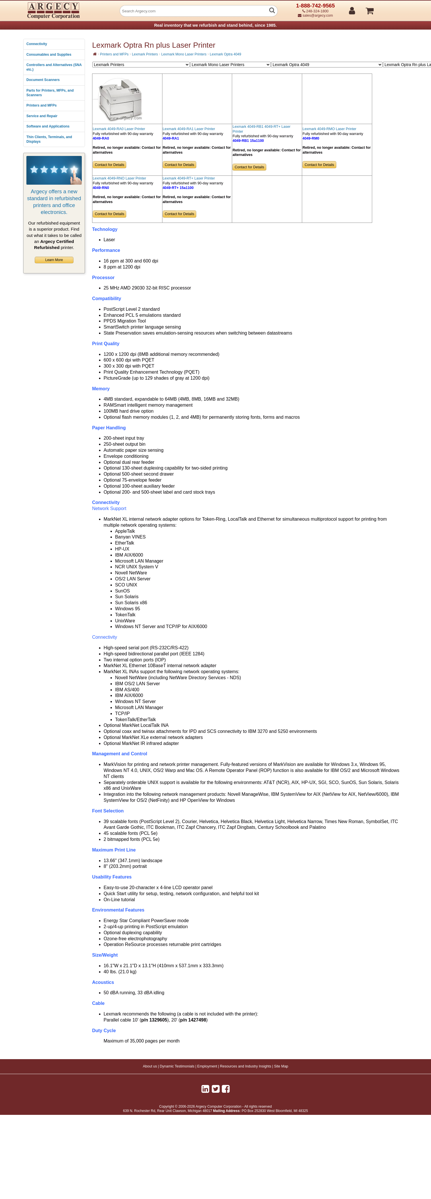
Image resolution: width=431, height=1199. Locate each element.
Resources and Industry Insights (245, 1066)
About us (150, 1066)
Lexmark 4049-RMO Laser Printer (329, 129)
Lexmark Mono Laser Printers (183, 54)
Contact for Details (109, 165)
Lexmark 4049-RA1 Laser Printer (189, 129)
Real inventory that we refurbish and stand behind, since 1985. (215, 25)
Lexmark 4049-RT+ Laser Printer (189, 178)
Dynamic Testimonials (177, 1066)
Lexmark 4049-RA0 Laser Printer (119, 129)
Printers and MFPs (41, 105)
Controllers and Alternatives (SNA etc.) (53, 67)
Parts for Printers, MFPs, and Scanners (50, 92)
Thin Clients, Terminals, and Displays (49, 139)
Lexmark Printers (145, 54)
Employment (207, 1066)
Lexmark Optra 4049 (225, 54)
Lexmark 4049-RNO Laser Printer (119, 178)
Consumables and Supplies (48, 55)
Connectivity (36, 44)
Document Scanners (43, 80)
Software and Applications (47, 126)
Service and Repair (41, 116)
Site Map (281, 1066)
